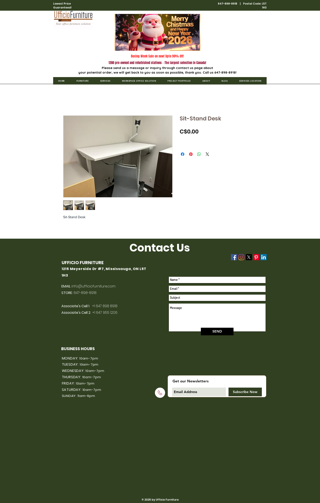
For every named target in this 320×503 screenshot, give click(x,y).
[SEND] (217, 331)
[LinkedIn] (264, 257)
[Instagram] (241, 257)
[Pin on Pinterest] (190, 154)
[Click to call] (160, 393)
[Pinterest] (256, 257)
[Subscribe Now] (245, 392)
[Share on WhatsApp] (199, 154)
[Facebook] (234, 257)
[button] (82, 80)
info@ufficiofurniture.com (93, 286)
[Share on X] (207, 154)
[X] (249, 257)
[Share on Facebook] (182, 154)
